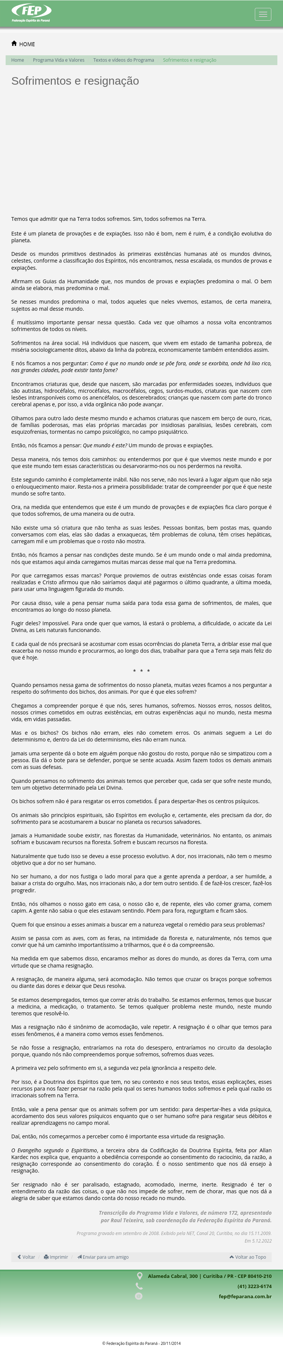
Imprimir (56, 1257)
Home (17, 60)
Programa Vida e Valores (59, 60)
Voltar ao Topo (248, 1257)
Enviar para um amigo (103, 1257)
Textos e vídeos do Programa (123, 60)
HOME (27, 43)
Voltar (26, 1257)
